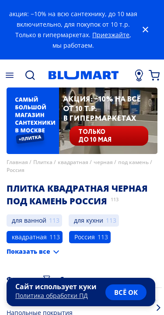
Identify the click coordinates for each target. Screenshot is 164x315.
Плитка (42, 162)
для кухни (88, 220)
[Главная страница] (83, 75)
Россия (15, 170)
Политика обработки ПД (51, 295)
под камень (133, 162)
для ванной (29, 220)
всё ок (126, 292)
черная (103, 162)
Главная (17, 162)
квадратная (73, 162)
